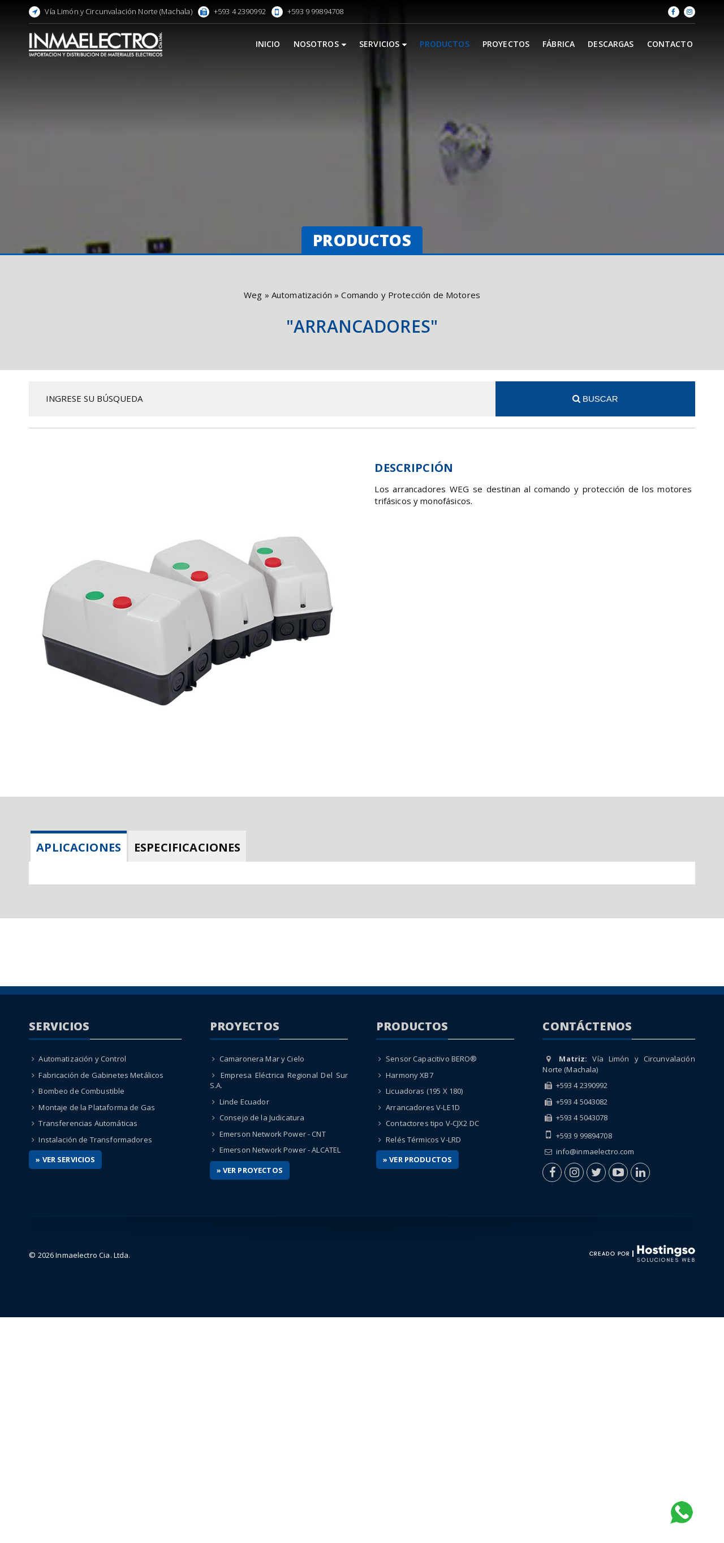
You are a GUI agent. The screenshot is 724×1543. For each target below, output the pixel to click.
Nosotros (320, 43)
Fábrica (558, 43)
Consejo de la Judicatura (262, 1344)
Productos (444, 43)
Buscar (595, 398)
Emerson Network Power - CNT (272, 1360)
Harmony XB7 (409, 1301)
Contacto (670, 43)
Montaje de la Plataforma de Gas (96, 1333)
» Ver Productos (417, 1386)
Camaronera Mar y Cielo (261, 1284)
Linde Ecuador (244, 1327)
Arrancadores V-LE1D (423, 1333)
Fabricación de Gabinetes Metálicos (100, 1301)
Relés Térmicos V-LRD (423, 1365)
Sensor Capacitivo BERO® (431, 1284)
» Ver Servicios (65, 1386)
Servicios (383, 43)
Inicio (268, 43)
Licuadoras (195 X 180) (424, 1317)
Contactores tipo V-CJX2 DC (432, 1349)
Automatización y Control (82, 1284)
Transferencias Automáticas (87, 1349)
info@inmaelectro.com (595, 1378)
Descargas (611, 43)
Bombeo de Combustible (81, 1317)
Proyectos (505, 43)
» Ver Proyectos (250, 1396)
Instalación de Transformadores (95, 1365)
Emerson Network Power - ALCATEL (280, 1376)
